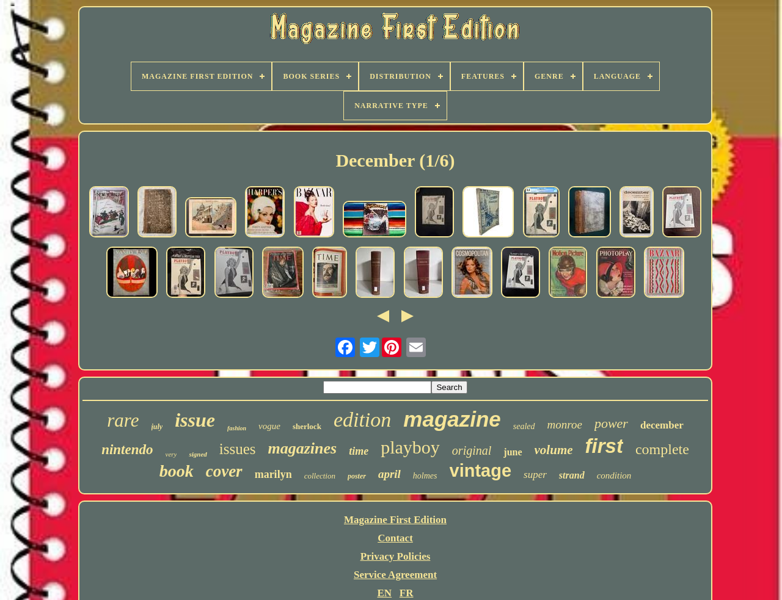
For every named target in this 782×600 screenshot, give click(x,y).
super (535, 474)
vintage (481, 470)
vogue (269, 426)
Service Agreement (395, 574)
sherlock (307, 426)
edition (362, 419)
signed (197, 454)
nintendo (127, 449)
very (171, 454)
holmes (425, 475)
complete (662, 449)
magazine (452, 419)
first (604, 446)
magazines (302, 448)
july (157, 426)
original (471, 450)
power (611, 423)
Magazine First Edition (395, 520)
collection (319, 475)
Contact (395, 538)
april (389, 474)
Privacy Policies (395, 556)
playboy (410, 447)
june (512, 452)
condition (614, 475)
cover (224, 471)
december (662, 425)
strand (572, 475)
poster (357, 476)
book (176, 470)
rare (123, 420)
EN (384, 593)
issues (237, 449)
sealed (524, 426)
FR (407, 593)
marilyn (273, 474)
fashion (236, 428)
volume (554, 450)
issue (195, 420)
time (358, 451)
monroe (564, 424)
